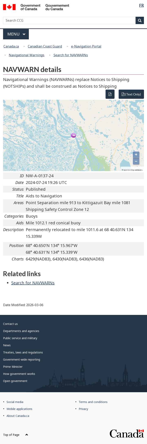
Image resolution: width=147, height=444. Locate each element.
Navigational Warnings (26, 55)
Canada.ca (11, 46)
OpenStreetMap (128, 170)
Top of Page (15, 435)
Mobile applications (19, 409)
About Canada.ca (18, 416)
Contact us (10, 324)
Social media (15, 402)
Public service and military (20, 338)
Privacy (83, 409)
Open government (15, 381)
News (7, 345)
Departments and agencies (21, 331)
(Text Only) (131, 94)
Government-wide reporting (21, 359)
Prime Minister (12, 367)
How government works (19, 374)
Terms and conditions (93, 402)
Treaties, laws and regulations (23, 352)
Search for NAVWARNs (71, 55)
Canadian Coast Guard (45, 46)
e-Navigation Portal (86, 46)
